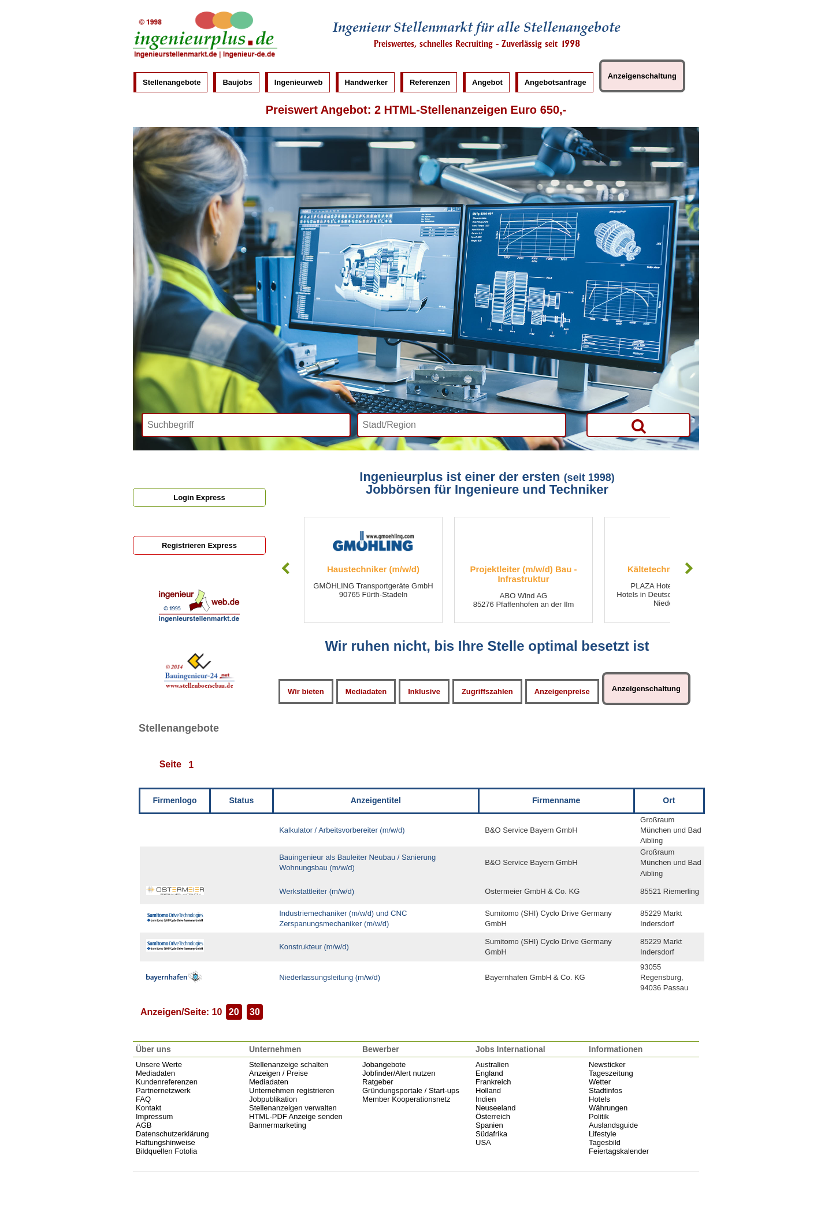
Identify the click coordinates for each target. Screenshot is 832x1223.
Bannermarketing (277, 1125)
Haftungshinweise (165, 1142)
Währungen (608, 1107)
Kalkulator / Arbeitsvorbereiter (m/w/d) (341, 830)
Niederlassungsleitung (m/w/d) (329, 977)
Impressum (154, 1116)
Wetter (600, 1081)
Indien (486, 1099)
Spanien (489, 1125)
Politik (599, 1116)
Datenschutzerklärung (172, 1133)
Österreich (493, 1116)
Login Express (199, 497)
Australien (492, 1064)
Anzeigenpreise (562, 691)
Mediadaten (366, 691)
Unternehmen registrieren (291, 1090)
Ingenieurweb (298, 82)
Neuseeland (495, 1107)
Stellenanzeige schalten (288, 1064)
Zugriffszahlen (487, 691)
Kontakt (148, 1107)
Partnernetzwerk (163, 1090)
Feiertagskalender (619, 1151)
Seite (170, 765)
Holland (488, 1090)
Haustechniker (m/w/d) (373, 569)
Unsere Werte (159, 1064)
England (489, 1073)
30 (255, 1012)
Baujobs (237, 82)
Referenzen (430, 82)
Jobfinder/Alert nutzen (398, 1073)
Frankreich (493, 1081)
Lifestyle (602, 1133)
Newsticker (607, 1064)
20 (234, 1012)
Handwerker (366, 82)
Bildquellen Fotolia (166, 1151)
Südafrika (491, 1133)
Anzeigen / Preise (278, 1073)
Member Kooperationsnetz (406, 1099)
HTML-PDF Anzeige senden (296, 1116)
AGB (143, 1125)
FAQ (143, 1099)
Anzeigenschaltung (642, 76)
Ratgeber (377, 1081)
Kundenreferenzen (167, 1081)
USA (483, 1142)
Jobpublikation (273, 1099)
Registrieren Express (199, 545)
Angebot (487, 82)
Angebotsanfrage (555, 82)
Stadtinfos (605, 1090)
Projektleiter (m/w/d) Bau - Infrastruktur (523, 574)
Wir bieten (306, 691)
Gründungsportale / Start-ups (410, 1090)
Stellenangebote (171, 82)
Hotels (599, 1099)
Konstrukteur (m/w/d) (314, 946)
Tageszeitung (611, 1073)
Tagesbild (605, 1142)
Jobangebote (384, 1064)
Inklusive (424, 691)
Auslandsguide (613, 1125)
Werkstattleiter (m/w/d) (316, 891)
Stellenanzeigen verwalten (293, 1107)
